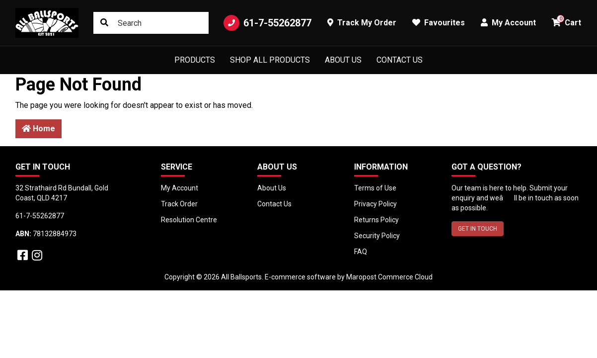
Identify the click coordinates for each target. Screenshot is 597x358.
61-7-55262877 (267, 23)
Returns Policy (376, 220)
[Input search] (151, 23)
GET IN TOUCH (477, 228)
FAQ (360, 252)
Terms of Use (375, 188)
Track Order (179, 204)
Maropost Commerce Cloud (389, 277)
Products (194, 60)
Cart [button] (566, 21)
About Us (343, 60)
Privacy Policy (375, 204)
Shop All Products (270, 60)
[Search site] (104, 23)
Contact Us (399, 60)
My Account (179, 188)
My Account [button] (508, 22)
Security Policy (377, 236)
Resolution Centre (189, 220)
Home (38, 128)
